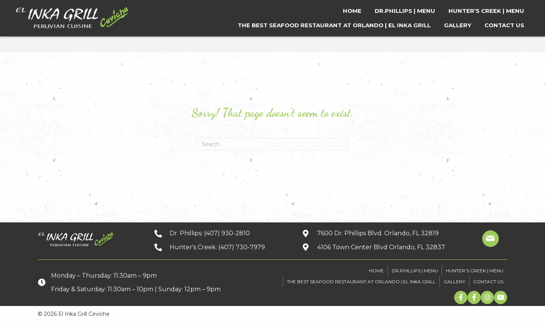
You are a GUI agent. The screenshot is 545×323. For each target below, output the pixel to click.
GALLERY (454, 281)
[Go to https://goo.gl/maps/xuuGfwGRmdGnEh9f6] (380, 247)
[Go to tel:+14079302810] (220, 233)
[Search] (272, 144)
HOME (376, 270)
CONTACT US (488, 281)
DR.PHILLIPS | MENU (415, 270)
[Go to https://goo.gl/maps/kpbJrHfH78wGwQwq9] (380, 233)
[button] (460, 297)
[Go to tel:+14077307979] (220, 247)
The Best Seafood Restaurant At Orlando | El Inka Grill (361, 281)
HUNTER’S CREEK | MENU (474, 270)
